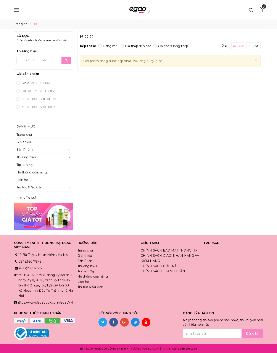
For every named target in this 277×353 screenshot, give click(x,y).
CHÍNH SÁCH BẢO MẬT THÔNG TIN (169, 250)
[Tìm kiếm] (251, 10)
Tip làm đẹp (25, 165)
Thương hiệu (26, 157)
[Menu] (16, 10)
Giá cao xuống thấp (170, 46)
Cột (253, 46)
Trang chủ (24, 135)
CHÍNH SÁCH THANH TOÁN (163, 271)
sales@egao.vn (30, 268)
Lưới (238, 46)
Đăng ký (252, 333)
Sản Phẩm (24, 150)
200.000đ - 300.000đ (38, 99)
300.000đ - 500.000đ (38, 107)
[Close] (255, 60)
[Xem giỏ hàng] (261, 9)
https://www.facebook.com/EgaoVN (45, 302)
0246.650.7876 (29, 261)
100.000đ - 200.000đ (38, 91)
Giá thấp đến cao (136, 46)
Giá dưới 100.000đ (35, 83)
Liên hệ (22, 180)
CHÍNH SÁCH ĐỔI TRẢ (159, 266)
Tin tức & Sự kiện (29, 187)
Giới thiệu (23, 142)
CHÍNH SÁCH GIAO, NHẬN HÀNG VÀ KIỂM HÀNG (170, 258)
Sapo (193, 348)
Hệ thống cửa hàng (31, 172)
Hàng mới (108, 46)
